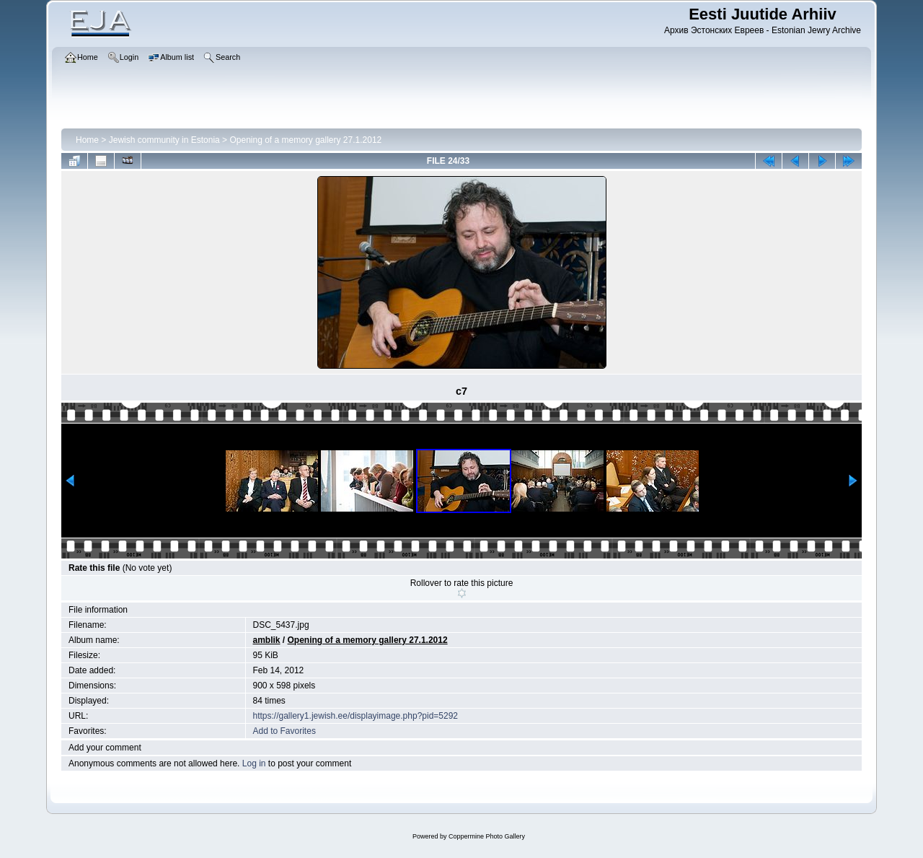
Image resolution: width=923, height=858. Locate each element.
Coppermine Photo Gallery (487, 836)
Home (87, 140)
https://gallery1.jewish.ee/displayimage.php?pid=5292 (356, 716)
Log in (254, 763)
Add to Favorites (284, 731)
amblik (267, 640)
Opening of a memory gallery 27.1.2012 (305, 140)
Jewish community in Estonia (164, 140)
